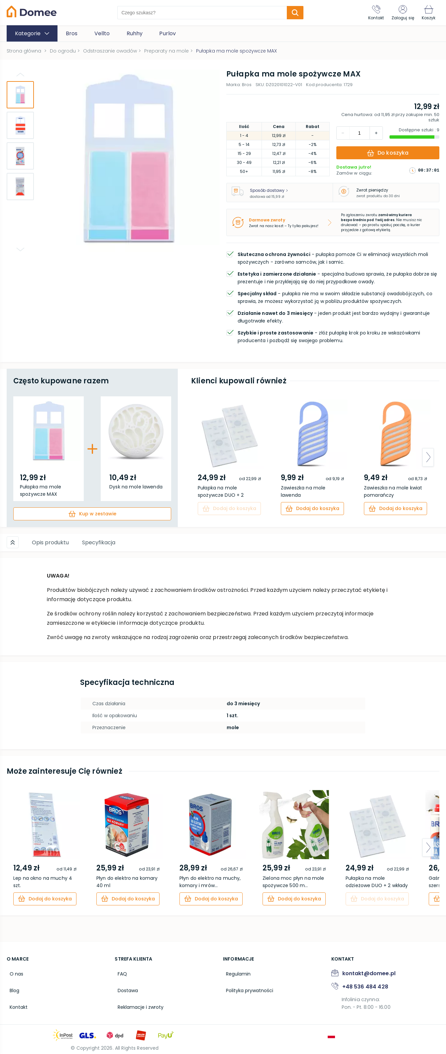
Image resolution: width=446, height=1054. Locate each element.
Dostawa (125, 985)
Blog (11, 985)
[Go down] (20, 249)
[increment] (343, 133)
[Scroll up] (13, 542)
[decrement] (376, 133)
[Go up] (20, 74)
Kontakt (16, 999)
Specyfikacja (98, 542)
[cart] (92, 513)
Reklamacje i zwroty (138, 999)
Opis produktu (50, 542)
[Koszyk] (427, 12)
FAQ (119, 971)
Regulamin (235, 971)
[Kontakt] (368, 12)
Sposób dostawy (269, 190)
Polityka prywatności (246, 985)
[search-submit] (290, 12)
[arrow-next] (428, 457)
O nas (13, 971)
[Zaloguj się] (398, 12)
